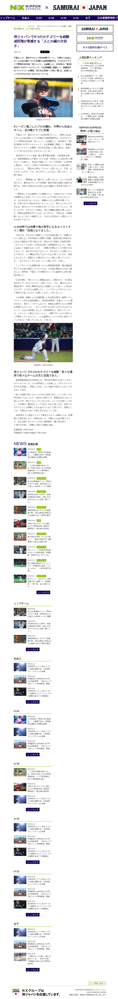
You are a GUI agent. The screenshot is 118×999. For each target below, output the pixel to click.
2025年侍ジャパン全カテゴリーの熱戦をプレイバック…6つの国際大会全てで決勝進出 (39, 693)
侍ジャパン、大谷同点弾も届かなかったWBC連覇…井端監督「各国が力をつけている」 (39, 552)
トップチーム (7, 18)
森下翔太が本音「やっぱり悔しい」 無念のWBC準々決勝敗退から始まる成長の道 (39, 539)
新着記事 (32, 26)
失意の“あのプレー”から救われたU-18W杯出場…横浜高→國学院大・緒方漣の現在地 (39, 526)
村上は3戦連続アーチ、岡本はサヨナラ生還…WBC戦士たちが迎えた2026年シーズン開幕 (39, 483)
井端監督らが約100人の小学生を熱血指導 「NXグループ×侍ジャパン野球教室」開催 (39, 681)
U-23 (39, 18)
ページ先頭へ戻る (97, 983)
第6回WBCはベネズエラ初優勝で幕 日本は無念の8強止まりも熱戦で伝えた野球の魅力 (39, 512)
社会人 (25, 18)
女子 (87, 18)
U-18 (51, 18)
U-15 (63, 18)
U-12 (76, 18)
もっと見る (43, 592)
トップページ (20, 26)
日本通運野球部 (107, 18)
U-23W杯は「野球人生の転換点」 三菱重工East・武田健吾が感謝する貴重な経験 (39, 454)
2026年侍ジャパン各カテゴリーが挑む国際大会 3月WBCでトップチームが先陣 (39, 668)
